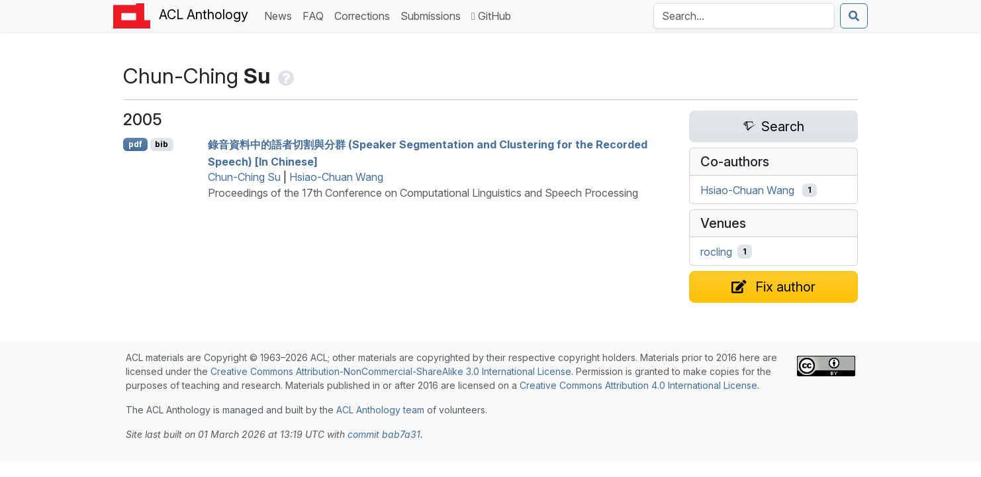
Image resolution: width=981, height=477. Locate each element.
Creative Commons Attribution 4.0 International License (638, 385)
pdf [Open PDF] (135, 144)
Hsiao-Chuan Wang (336, 177)
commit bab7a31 (384, 434)
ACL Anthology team (380, 409)
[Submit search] (854, 15)
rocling (716, 251)
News (280, 15)
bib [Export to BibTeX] (161, 144)
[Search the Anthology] (744, 15)
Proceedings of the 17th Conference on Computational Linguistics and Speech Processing (423, 192)
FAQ (316, 15)
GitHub (491, 16)
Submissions (433, 15)
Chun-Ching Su (244, 177)
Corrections (364, 15)
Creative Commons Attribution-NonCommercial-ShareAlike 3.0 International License (390, 371)
